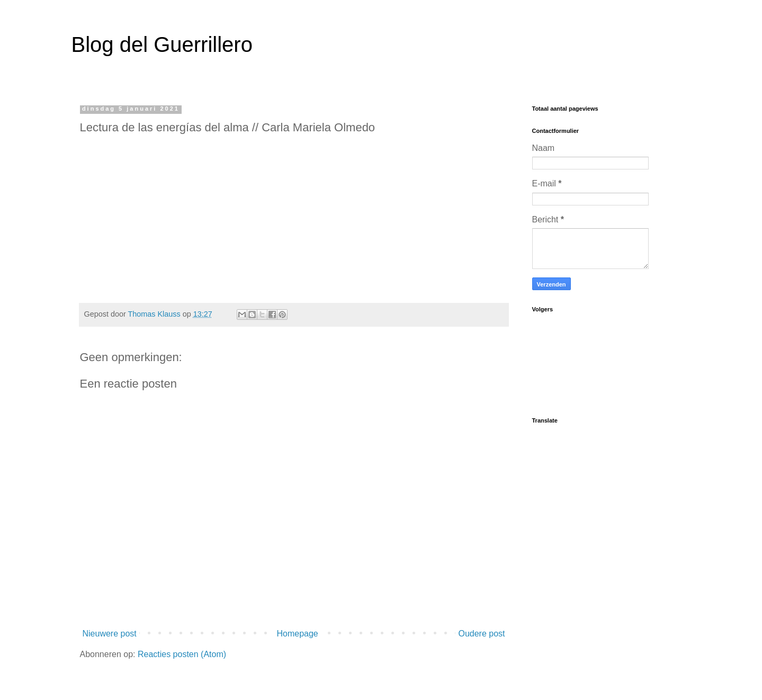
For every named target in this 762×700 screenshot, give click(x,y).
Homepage (297, 633)
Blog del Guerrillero (162, 44)
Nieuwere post (110, 633)
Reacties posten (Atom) (182, 654)
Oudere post (481, 633)
